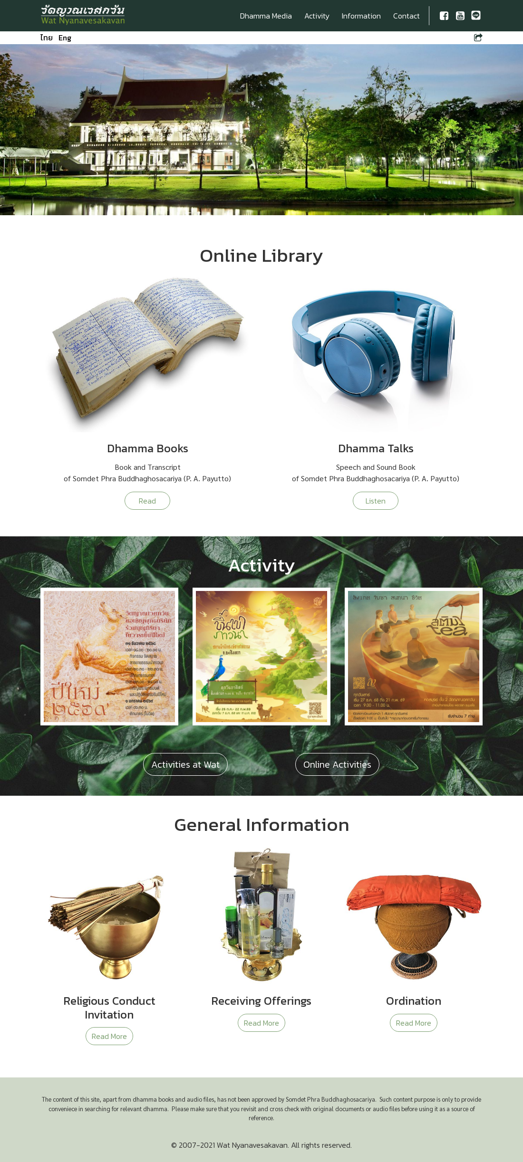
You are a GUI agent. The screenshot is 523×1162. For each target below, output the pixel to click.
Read (147, 500)
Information (361, 15)
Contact (406, 15)
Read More (109, 1036)
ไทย (46, 37)
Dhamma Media (266, 15)
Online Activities (337, 764)
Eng (64, 37)
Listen (376, 500)
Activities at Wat (185, 764)
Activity (316, 15)
